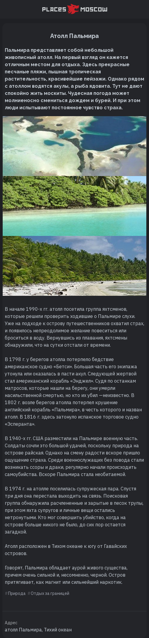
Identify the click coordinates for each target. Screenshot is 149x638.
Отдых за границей (50, 593)
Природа (17, 593)
